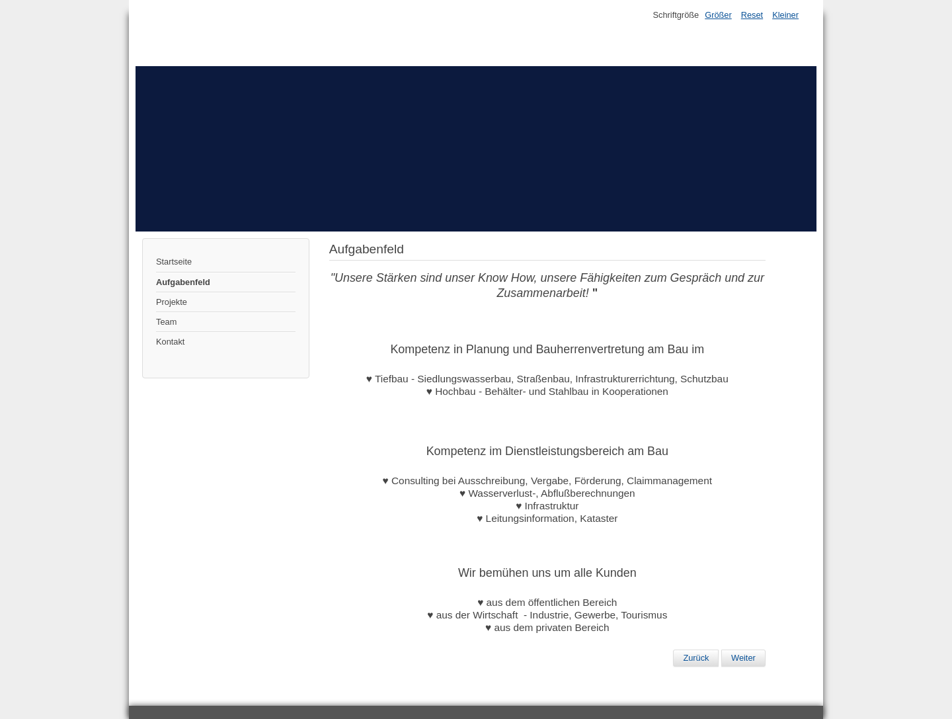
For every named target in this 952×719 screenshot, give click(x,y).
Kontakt (170, 342)
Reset (752, 15)
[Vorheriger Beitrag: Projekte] (696, 658)
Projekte (171, 302)
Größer (718, 15)
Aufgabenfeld (183, 282)
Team (166, 322)
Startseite (174, 262)
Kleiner (785, 15)
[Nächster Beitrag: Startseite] (743, 658)
